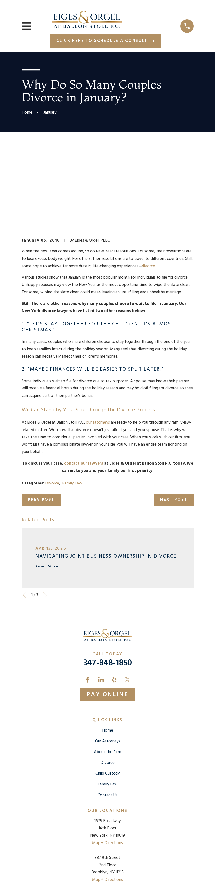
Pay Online (108, 611)
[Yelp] (114, 596)
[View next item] (45, 511)
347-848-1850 (107, 579)
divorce (148, 182)
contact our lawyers (83, 379)
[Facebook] (88, 596)
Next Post (173, 416)
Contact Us (107, 711)
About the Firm (107, 668)
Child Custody (107, 689)
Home (107, 646)
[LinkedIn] (101, 596)
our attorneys (98, 338)
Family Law (72, 399)
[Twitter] (127, 596)
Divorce (52, 399)
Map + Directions (107, 759)
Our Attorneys (107, 657)
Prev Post (41, 416)
